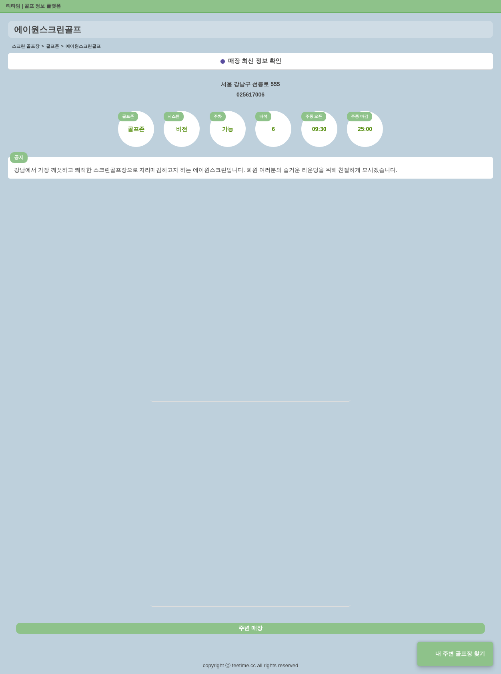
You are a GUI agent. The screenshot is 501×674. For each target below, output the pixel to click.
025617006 (250, 94)
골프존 (128, 116)
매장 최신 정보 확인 (254, 60)
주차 (218, 116)
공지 (19, 157)
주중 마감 (359, 116)
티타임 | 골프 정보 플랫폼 (33, 6)
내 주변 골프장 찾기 (460, 653)
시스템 (174, 116)
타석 (263, 116)
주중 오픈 (314, 116)
